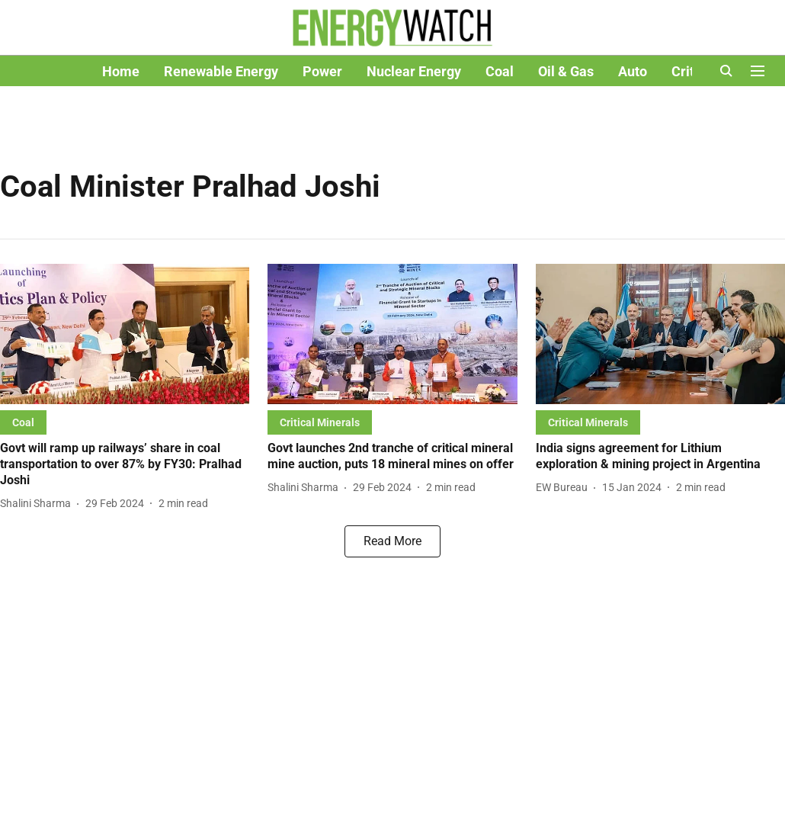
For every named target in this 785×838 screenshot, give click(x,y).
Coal (499, 71)
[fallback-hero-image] (124, 334)
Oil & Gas (566, 71)
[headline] (124, 464)
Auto (632, 71)
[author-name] (38, 504)
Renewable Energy (221, 71)
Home (120, 71)
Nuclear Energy (414, 71)
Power (322, 71)
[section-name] (23, 422)
